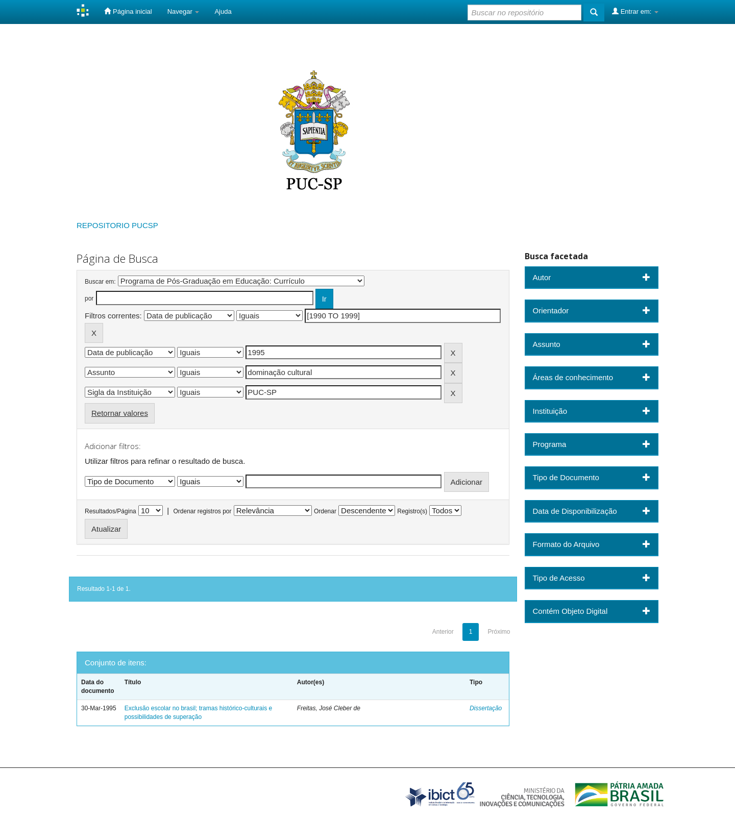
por (89, 298)
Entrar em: (635, 11)
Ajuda (222, 11)
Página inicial (128, 11)
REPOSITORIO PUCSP (117, 225)
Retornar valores (119, 413)
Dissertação (486, 708)
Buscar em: (100, 281)
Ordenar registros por (202, 511)
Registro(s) (412, 511)
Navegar (183, 11)
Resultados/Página (110, 511)
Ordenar (325, 511)
